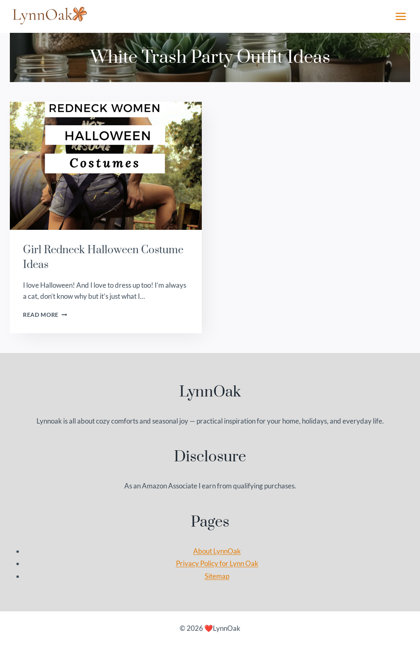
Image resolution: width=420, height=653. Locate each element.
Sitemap (217, 576)
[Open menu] (400, 16)
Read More (45, 315)
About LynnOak (217, 551)
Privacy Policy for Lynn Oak (217, 563)
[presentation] (106, 166)
